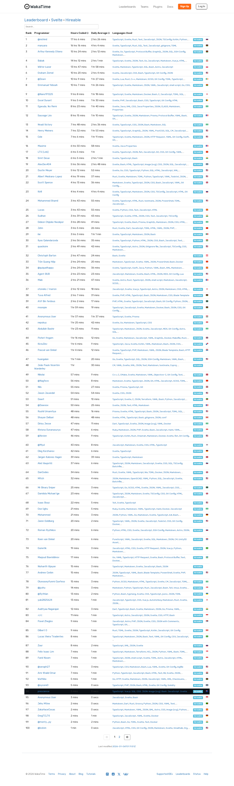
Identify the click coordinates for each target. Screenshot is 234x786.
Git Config (161, 73)
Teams (144, 6)
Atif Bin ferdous (46, 301)
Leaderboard (36, 20)
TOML (174, 45)
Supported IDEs (165, 774)
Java (122, 106)
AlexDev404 (44, 164)
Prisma (153, 115)
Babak (41, 60)
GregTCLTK (44, 715)
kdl (170, 515)
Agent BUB (44, 274)
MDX (165, 274)
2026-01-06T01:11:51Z (124, 746)
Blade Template (181, 295)
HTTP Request (157, 137)
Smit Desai (44, 158)
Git (113, 118)
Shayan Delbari (46, 417)
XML (128, 106)
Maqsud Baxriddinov (48, 557)
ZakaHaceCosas (46, 709)
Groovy (139, 703)
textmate (149, 200)
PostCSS (159, 130)
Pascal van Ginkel (47, 350)
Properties (117, 109)
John (40, 228)
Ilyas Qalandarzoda (48, 240)
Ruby (114, 429)
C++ (133, 79)
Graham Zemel (45, 73)
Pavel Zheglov (45, 621)
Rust (134, 39)
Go (121, 51)
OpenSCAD (136, 478)
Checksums (178, 679)
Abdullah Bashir (46, 328)
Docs (170, 6)
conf (164, 417)
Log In (201, 6)
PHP (122, 100)
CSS (135, 73)
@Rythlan (43, 594)
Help (206, 774)
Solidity (171, 685)
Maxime (42, 146)
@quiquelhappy (46, 267)
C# (171, 130)
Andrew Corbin (45, 572)
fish (141, 152)
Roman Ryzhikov (47, 530)
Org (186, 728)
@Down (42, 79)
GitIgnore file (152, 246)
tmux (176, 587)
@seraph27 (44, 666)
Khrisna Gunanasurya (49, 429)
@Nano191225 (45, 94)
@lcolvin (42, 728)
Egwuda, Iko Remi (47, 106)
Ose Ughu (43, 509)
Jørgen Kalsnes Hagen (50, 457)
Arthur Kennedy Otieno (50, 51)
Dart (128, 228)
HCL (149, 651)
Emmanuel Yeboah (48, 85)
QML (151, 709)
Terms (51, 774)
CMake (123, 374)
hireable (198, 40)
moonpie (42, 307)
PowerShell (168, 200)
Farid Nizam (44, 658)
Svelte (56, 20)
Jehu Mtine (44, 703)
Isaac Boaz (44, 502)
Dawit (41, 399)
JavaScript (149, 39)
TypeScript (118, 39)
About (72, 774)
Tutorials (91, 774)
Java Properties (145, 106)
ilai (39, 234)
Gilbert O (42, 630)
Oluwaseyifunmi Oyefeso (51, 581)
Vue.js (175, 60)
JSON (159, 39)
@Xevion (42, 435)
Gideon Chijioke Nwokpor (51, 222)
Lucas (41, 210)
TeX (114, 502)
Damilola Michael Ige (48, 493)
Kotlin (176, 39)
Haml (170, 429)
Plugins (157, 6)
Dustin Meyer (45, 170)
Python (183, 39)
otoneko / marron (47, 289)
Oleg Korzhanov (46, 451)
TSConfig (167, 39)
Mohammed (44, 515)
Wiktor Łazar (44, 67)
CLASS (164, 106)
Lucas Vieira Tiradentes (50, 636)
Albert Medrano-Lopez (50, 176)
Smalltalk (178, 728)
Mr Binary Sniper (46, 487)
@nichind (42, 39)
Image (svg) (151, 164)
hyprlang (131, 594)
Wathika (42, 679)
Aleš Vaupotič (45, 463)
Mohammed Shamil (48, 200)
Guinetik (42, 548)
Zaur (40, 645)
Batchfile (117, 466)
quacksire (43, 246)
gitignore (165, 45)
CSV (174, 636)
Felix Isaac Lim (46, 651)
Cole (40, 137)
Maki (40, 280)
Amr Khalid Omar (47, 673)
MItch (41, 478)
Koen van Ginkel (46, 539)
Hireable (73, 20)
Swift (186, 137)
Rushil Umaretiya (47, 411)
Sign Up (184, 6)
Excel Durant (45, 100)
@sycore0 (43, 685)
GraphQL (157, 51)
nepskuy (42, 322)
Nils (40, 387)
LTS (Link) (43, 152)
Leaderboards (127, 6)
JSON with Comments (168, 621)
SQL (140, 45)
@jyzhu (41, 587)
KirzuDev (42, 344)
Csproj (173, 365)
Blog (81, 774)
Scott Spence (45, 182)
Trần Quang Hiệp (46, 261)
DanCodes (43, 472)
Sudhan (42, 216)
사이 (40, 615)
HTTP (166, 615)
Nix (146, 472)
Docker (147, 94)
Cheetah (141, 435)
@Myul (41, 445)
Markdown (117, 55)
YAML (153, 85)
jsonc (165, 594)
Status (197, 774)
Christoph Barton (47, 255)
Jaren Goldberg (46, 521)
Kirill (40, 191)
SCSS (151, 79)
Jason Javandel (46, 393)
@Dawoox (43, 405)
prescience (43, 691)
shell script (175, 85)
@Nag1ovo (43, 380)
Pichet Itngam (45, 338)
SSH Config (179, 51)
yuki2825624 (45, 600)
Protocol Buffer (144, 51)
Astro (158, 67)
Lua (122, 79)
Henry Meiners (45, 130)
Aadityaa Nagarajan (48, 609)
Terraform (146, 399)
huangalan (43, 359)
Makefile (176, 338)
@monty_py (44, 722)
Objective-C (160, 374)
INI (164, 673)
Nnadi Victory (45, 124)
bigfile (180, 666)
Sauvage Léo (45, 115)
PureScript (118, 539)
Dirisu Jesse (44, 423)
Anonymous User (47, 316)
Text (140, 39)
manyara (42, 45)
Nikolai (41, 374)
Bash (151, 67)
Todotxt (175, 176)
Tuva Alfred (44, 295)
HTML (182, 60)
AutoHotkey (156, 600)
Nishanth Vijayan (47, 566)
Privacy (62, 774)
